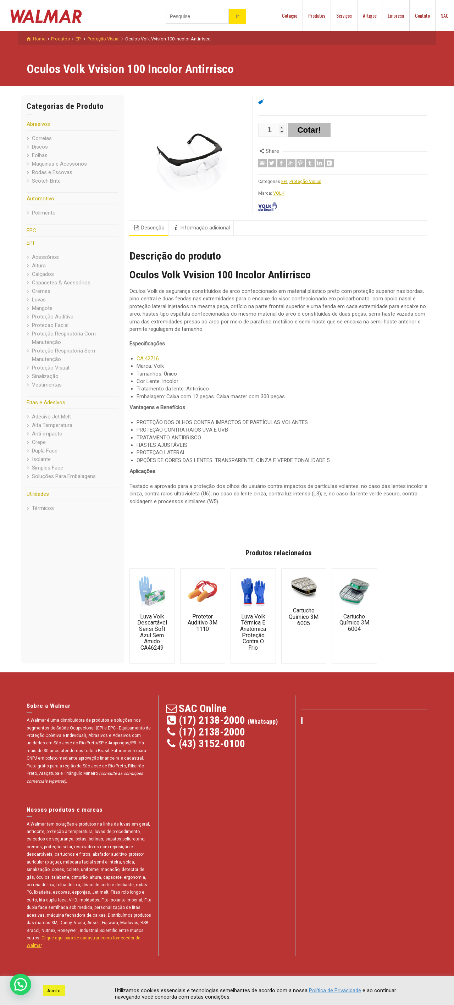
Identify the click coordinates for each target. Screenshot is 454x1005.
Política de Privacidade (335, 990)
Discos (40, 147)
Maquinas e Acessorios (59, 164)
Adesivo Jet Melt (51, 416)
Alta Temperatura (52, 425)
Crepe (39, 442)
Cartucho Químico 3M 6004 (354, 622)
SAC (445, 15)
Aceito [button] (54, 990)
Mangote (42, 308)
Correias (42, 138)
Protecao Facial (50, 325)
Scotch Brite (46, 181)
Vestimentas (47, 385)
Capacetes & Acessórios (61, 282)
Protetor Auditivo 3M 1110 (202, 622)
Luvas (39, 299)
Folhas (40, 155)
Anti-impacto (47, 434)
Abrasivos (38, 124)
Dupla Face (44, 451)
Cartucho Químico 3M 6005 (304, 616)
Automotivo (40, 198)
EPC (31, 230)
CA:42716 (148, 358)
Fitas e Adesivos (46, 402)
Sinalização (45, 376)
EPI (30, 243)
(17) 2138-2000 (212, 720)
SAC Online (203, 708)
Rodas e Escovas (52, 172)
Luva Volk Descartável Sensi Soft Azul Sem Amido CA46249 (152, 632)
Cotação (289, 15)
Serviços (344, 15)
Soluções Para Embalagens (64, 476)
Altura (39, 265)
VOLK (278, 193)
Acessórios (45, 257)
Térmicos (43, 508)
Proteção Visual (50, 368)
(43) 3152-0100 (212, 743)
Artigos (370, 15)
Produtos (316, 15)
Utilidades (38, 494)
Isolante (41, 459)
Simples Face (47, 468)
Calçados (43, 274)
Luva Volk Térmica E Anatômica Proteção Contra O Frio (253, 632)
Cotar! (309, 130)
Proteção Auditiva (52, 316)
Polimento (44, 213)
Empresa (396, 15)
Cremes (41, 291)
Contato (422, 15)
